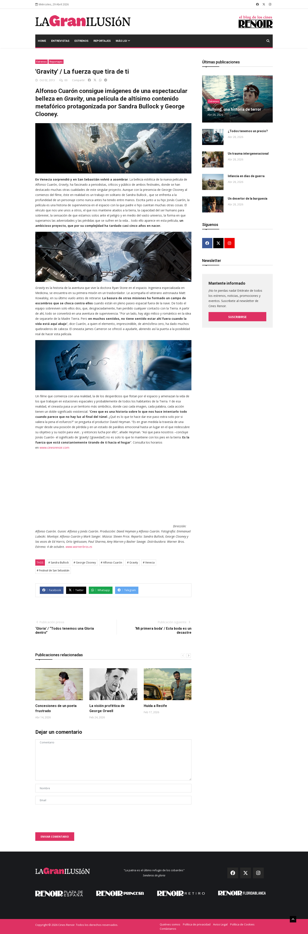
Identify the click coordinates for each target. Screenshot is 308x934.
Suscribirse (237, 317)
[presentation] (67, 816)
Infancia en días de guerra (246, 176)
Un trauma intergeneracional (248, 153)
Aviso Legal (220, 924)
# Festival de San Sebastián (53, 570)
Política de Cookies (242, 924)
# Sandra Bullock (58, 562)
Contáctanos (168, 929)
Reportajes (102, 40)
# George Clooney (85, 562)
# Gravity (132, 562)
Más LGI (123, 40)
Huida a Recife (155, 706)
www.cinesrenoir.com (54, 447)
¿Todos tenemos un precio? (248, 131)
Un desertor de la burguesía (247, 198)
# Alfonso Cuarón (111, 562)
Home (42, 40)
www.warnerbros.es (79, 547)
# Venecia (149, 562)
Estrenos (81, 40)
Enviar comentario (55, 836)
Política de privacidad (196, 924)
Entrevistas (60, 40)
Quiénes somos (170, 924)
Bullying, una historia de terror (234, 109)
